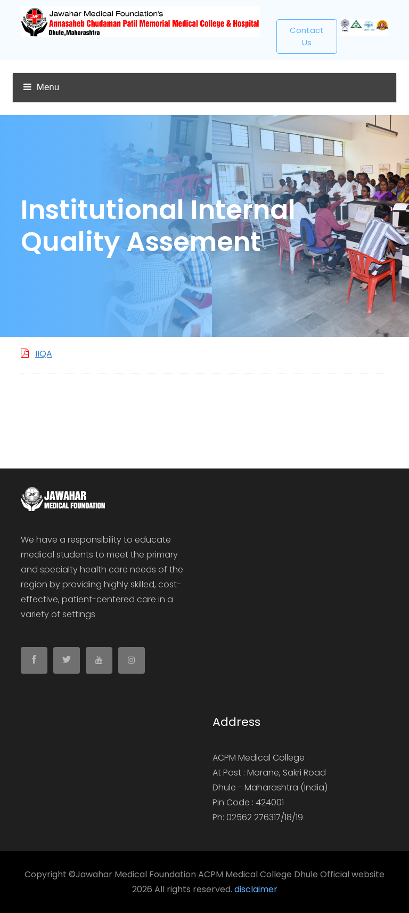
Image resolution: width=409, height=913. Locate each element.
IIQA (43, 354)
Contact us (307, 36)
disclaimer (255, 889)
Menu (41, 87)
